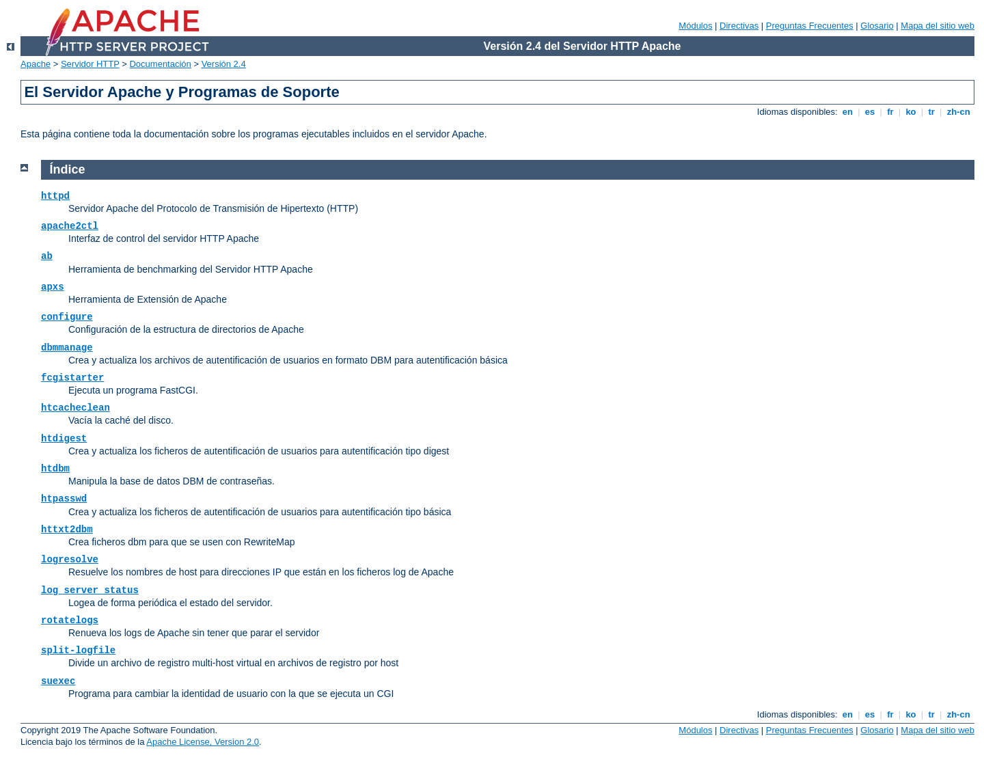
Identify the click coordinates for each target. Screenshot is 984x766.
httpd (55, 196)
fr (891, 112)
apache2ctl (69, 226)
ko (910, 112)
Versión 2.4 (224, 64)
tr (932, 112)
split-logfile (78, 650)
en (847, 112)
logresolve (69, 559)
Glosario (876, 25)
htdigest (64, 438)
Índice (67, 169)
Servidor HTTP (90, 64)
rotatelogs (69, 620)
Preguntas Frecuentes (809, 25)
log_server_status (90, 590)
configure (67, 317)
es (869, 112)
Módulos (695, 25)
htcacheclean (75, 407)
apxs (52, 287)
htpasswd (64, 498)
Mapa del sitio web (937, 25)
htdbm (55, 468)
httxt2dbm (67, 529)
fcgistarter (72, 377)
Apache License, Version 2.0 (202, 742)
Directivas (739, 25)
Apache (35, 64)
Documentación (160, 64)
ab (47, 256)
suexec (58, 681)
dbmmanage (67, 347)
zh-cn (958, 112)
